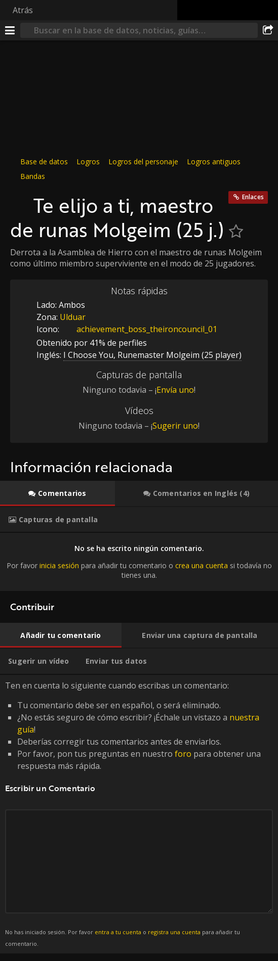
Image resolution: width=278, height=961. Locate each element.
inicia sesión (59, 565)
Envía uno (175, 389)
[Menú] (10, 30)
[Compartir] (268, 30)
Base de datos (44, 161)
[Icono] (19, 200)
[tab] (57, 493)
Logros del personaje (143, 161)
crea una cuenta (201, 565)
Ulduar (73, 317)
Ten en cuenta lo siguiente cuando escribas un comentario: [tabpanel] (139, 814)
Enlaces (253, 197)
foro (183, 753)
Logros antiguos (214, 161)
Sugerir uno (175, 425)
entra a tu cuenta (118, 932)
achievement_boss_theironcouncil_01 (139, 329)
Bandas (32, 176)
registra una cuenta (174, 932)
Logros (88, 161)
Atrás (23, 10)
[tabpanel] (139, 562)
